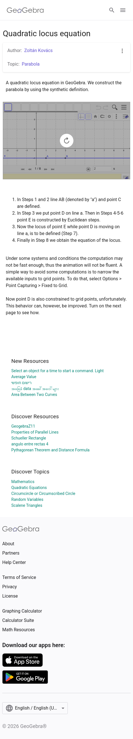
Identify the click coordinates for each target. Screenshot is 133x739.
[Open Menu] (122, 10)
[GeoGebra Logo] (25, 10)
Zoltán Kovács (38, 50)
